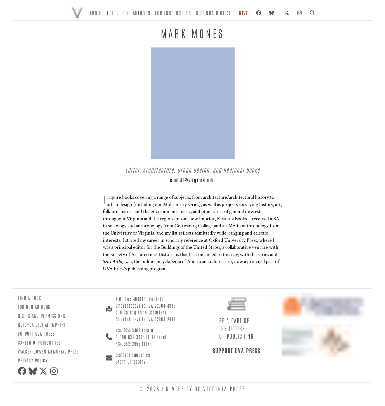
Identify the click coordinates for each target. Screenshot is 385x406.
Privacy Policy (33, 360)
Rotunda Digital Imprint (42, 324)
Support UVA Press (36, 333)
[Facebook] (258, 12)
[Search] (312, 12)
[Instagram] (299, 12)
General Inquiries (133, 354)
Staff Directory (131, 361)
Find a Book (29, 297)
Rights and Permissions (41, 315)
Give (243, 12)
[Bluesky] (272, 12)
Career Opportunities (39, 342)
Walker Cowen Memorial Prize (48, 351)
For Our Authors (34, 306)
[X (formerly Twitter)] (286, 12)
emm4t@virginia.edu (192, 179)
